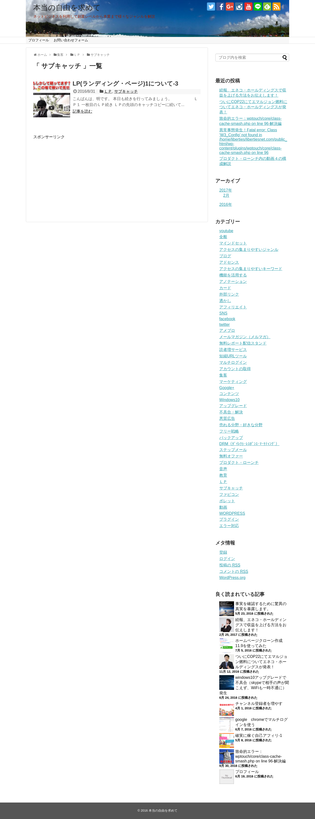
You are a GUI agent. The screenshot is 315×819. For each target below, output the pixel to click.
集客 (223, 375)
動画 (223, 507)
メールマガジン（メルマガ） (244, 337)
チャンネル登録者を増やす (259, 703)
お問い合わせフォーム (71, 40)
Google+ (226, 388)
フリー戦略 (229, 431)
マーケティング (233, 381)
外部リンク (229, 294)
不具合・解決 (231, 412)
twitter (224, 324)
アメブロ (227, 330)
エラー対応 (229, 526)
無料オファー (231, 456)
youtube (226, 231)
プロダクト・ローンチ (239, 462)
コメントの (233, 571)
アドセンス (229, 262)
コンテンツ (229, 394)
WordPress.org (232, 578)
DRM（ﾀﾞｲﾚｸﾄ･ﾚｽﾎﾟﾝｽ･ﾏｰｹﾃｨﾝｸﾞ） (249, 444)
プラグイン (229, 519)
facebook (227, 319)
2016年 (225, 204)
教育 (223, 475)
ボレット (227, 501)
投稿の (229, 565)
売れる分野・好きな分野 (241, 425)
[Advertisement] (74, 174)
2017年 (225, 190)
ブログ (225, 256)
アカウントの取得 (235, 369)
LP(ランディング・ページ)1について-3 (125, 83)
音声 (223, 469)
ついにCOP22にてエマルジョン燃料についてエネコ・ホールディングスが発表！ (253, 107)
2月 (226, 195)
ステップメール (233, 450)
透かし (225, 301)
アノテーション (233, 281)
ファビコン (229, 494)
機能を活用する (233, 275)
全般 (223, 237)
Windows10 (229, 400)
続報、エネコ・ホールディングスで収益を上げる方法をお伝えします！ (260, 625)
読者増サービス (233, 350)
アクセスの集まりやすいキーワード (250, 269)
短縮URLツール (233, 356)
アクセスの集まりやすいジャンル (248, 249)
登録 (223, 552)
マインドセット (233, 243)
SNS (223, 313)
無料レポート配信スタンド (243, 343)
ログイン (227, 559)
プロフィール (38, 40)
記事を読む (82, 111)
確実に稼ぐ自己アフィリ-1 (258, 735)
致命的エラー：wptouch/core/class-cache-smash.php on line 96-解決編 (260, 756)
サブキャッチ (126, 91)
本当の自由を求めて (67, 7)
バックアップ (231, 438)
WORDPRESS (232, 513)
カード (225, 288)
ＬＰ (108, 91)
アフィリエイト (233, 307)
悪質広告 (227, 418)
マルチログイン (233, 362)
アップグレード (233, 406)
